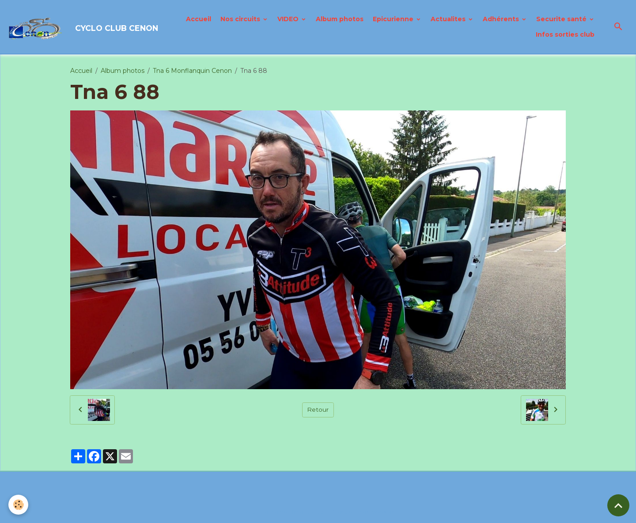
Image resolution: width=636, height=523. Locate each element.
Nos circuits (241, 19)
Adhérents (502, 19)
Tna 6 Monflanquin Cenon (192, 71)
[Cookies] (19, 505)
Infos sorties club (565, 34)
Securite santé (562, 19)
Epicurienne (394, 19)
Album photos (339, 19)
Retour (318, 409)
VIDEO (288, 19)
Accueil (198, 19)
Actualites (449, 19)
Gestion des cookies (364, 511)
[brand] (77, 27)
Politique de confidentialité (283, 511)
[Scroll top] (618, 505)
